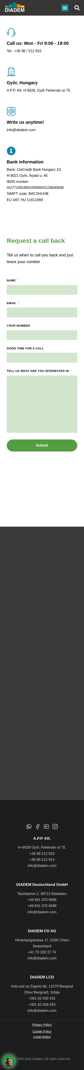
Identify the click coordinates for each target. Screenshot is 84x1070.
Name (12, 280)
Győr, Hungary (22, 82)
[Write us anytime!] (11, 111)
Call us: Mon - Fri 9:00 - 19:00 (38, 43)
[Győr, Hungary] (11, 71)
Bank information (25, 161)
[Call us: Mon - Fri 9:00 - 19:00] (11, 32)
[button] (65, 8)
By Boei (21, 1066)
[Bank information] (11, 150)
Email (12, 303)
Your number (18, 325)
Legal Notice (42, 1037)
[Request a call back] (9, 1061)
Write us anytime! (25, 122)
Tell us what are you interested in (38, 371)
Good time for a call (25, 348)
